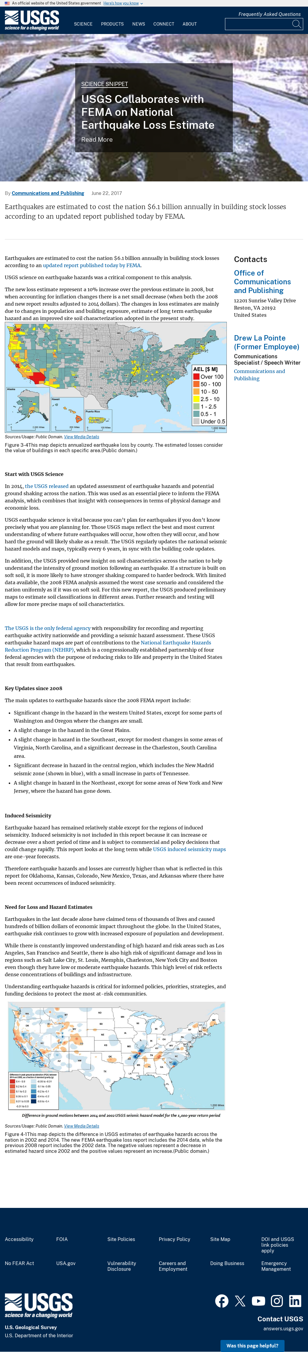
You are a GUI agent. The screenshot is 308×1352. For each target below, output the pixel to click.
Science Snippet (104, 84)
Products (112, 24)
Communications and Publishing (48, 193)
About (190, 24)
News (138, 24)
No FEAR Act (19, 1263)
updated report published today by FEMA (91, 265)
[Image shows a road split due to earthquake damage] (154, 107)
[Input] (264, 24)
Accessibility (19, 1239)
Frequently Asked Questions (270, 14)
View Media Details (81, 436)
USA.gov (65, 1263)
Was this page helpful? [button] (252, 1346)
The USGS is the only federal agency (48, 628)
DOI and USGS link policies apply (277, 1245)
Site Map (220, 1239)
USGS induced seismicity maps (189, 849)
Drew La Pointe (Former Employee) (267, 342)
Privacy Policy (174, 1239)
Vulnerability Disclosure (121, 1266)
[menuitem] (83, 20)
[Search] (297, 24)
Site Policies (121, 1239)
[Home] (32, 29)
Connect (163, 24)
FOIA (62, 1239)
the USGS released (47, 486)
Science (83, 24)
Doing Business (227, 1263)
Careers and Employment (173, 1266)
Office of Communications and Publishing (262, 282)
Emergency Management (276, 1266)
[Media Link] (116, 378)
